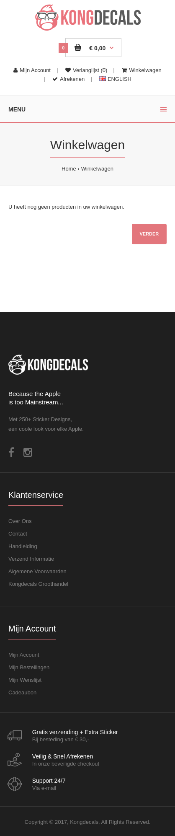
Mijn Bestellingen (28, 667)
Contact (17, 534)
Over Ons (20, 521)
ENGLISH (115, 79)
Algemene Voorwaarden (37, 571)
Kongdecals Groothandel (38, 584)
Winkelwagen (141, 70)
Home (69, 169)
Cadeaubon (22, 692)
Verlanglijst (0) (86, 70)
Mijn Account (32, 70)
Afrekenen (68, 79)
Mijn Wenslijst (24, 680)
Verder (149, 233)
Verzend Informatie (31, 559)
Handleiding (22, 546)
